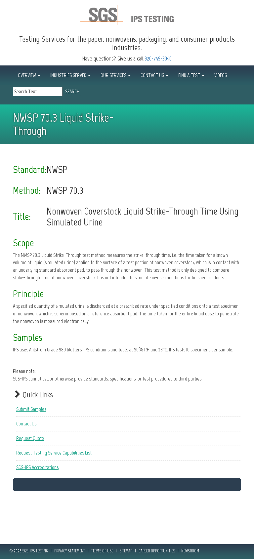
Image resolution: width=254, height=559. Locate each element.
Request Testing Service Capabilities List (54, 453)
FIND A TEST (191, 75)
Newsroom (190, 550)
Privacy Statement (69, 550)
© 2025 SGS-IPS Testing (29, 550)
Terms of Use (102, 550)
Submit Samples (31, 409)
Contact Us (26, 423)
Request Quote (30, 438)
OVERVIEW (29, 75)
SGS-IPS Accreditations (37, 467)
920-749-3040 (158, 58)
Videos (220, 75)
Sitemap (125, 550)
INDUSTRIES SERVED (70, 75)
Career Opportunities (157, 550)
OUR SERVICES (116, 75)
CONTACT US (154, 75)
